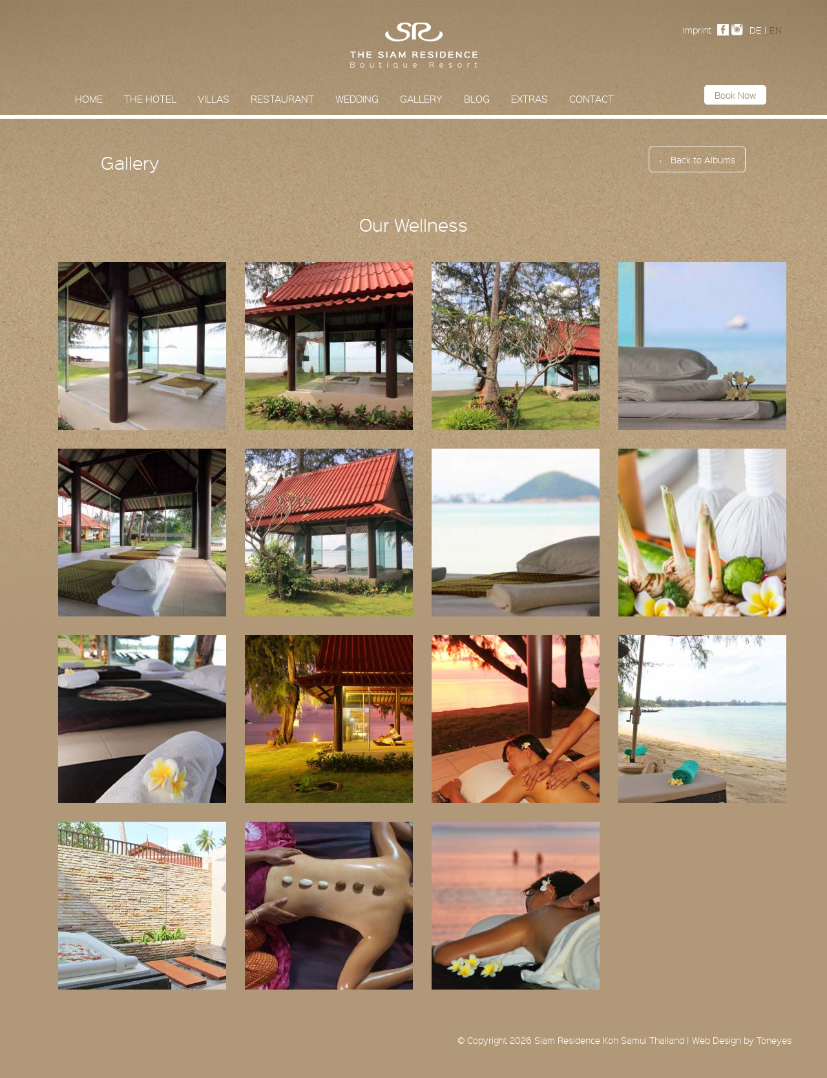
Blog (477, 98)
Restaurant (282, 98)
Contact (591, 98)
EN (775, 30)
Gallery (421, 98)
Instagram (740, 30)
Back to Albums (697, 159)
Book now (735, 95)
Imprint (697, 30)
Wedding (357, 98)
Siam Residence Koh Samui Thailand (609, 1040)
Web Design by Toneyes (741, 1040)
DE (755, 30)
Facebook (726, 30)
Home (89, 98)
